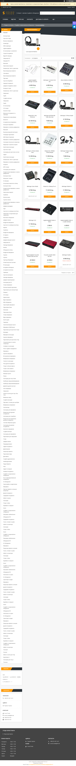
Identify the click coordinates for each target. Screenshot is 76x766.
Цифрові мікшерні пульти (9, 240)
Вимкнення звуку (7, 397)
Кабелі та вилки (7, 498)
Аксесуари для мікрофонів (9, 409)
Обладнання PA (7, 517)
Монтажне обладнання (8, 217)
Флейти (5, 247)
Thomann (5, 662)
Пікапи (4, 376)
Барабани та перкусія (8, 505)
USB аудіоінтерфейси (31, 51)
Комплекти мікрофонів (8, 429)
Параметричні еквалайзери (9, 117)
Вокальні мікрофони (8, 41)
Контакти (30, 19)
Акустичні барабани (8, 80)
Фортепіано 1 (6, 657)
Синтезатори (6, 407)
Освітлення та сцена (8, 574)
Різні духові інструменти (9, 363)
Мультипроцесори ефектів (9, 70)
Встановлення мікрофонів (9, 356)
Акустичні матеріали (8, 274)
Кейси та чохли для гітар (9, 654)
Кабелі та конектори (8, 524)
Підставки (5, 78)
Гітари (4, 439)
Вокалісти (5, 119)
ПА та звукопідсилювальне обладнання (9, 478)
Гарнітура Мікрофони (8, 260)
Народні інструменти (8, 83)
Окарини (5, 292)
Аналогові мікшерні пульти (9, 324)
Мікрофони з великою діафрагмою (11, 127)
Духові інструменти (7, 493)
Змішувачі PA (6, 60)
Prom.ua (45, 761)
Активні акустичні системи (9, 262)
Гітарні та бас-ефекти (8, 368)
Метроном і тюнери (7, 178)
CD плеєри (5, 108)
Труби (4, 95)
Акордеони (5, 237)
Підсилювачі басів (7, 307)
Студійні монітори (7, 98)
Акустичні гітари (7, 38)
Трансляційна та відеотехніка (10, 484)
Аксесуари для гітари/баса (9, 416)
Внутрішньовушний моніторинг (10, 132)
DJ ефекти (5, 235)
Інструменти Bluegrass (8, 267)
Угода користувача (8, 734)
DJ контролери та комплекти (10, 51)
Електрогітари (6, 36)
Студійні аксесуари (7, 399)
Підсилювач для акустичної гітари (11, 329)
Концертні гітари (7, 88)
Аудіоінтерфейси (7, 48)
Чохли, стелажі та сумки (9, 522)
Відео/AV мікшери (7, 56)
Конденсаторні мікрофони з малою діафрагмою (11, 172)
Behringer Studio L (66, 255)
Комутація (5, 309)
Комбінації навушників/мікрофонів (11, 381)
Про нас (21, 19)
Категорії (5, 32)
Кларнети (5, 164)
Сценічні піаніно (7, 199)
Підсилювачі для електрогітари (10, 289)
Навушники (6, 93)
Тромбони (5, 194)
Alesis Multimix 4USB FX (67, 80)
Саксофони (6, 73)
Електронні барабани (8, 124)
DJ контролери (6, 105)
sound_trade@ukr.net (9, 715)
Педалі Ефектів (7, 464)
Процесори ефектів (7, 451)
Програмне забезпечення (9, 514)
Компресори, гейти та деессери (10, 68)
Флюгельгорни (6, 197)
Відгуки (13, 19)
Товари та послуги (8, 25)
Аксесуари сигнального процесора (11, 142)
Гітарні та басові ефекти (9, 366)
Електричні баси (7, 176)
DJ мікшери (6, 181)
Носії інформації (7, 388)
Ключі (4, 508)
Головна (5, 19)
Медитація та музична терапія (10, 144)
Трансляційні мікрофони (9, 304)
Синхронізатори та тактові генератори (9, 343)
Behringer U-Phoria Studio (66, 115)
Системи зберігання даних (9, 422)
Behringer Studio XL (67, 186)
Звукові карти (6, 297)
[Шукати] (73, 13)
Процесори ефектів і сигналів (10, 548)
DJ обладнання (6, 481)
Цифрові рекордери (8, 206)
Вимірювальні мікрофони (9, 358)
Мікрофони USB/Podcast (9, 327)
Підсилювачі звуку (7, 454)
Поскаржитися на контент (34, 764)
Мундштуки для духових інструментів (9, 413)
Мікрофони (5, 351)
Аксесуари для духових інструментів (8, 426)
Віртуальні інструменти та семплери (9, 114)
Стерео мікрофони (7, 284)
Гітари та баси (6, 503)
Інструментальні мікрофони (9, 122)
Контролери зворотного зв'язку (10, 183)
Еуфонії (5, 227)
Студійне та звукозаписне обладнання (24, 25)
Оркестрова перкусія (8, 65)
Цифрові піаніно (7, 220)
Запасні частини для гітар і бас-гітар (10, 394)
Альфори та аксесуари (8, 346)
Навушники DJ (6, 58)
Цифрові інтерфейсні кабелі (9, 85)
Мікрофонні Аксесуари (8, 334)
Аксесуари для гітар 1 (8, 659)
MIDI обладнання (7, 302)
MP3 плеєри (6, 167)
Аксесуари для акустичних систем (11, 152)
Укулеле (5, 255)
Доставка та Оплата (42, 19)
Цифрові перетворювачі (9, 279)
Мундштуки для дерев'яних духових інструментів (9, 419)
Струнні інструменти (8, 53)
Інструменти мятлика (8, 270)
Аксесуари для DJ (7, 282)
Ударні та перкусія (7, 469)
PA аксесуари (6, 265)
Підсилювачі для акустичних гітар (11, 339)
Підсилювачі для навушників (10, 436)
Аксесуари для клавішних (9, 169)
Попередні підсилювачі (8, 134)
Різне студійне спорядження (10, 348)
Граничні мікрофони (8, 337)
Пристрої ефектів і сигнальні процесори (10, 490)
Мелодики (5, 332)
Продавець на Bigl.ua (38, 763)
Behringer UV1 (32, 220)
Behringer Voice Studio (32, 186)
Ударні (4, 154)
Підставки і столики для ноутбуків (11, 402)
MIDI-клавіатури (7, 46)
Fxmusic (5, 652)
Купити (32, 91)
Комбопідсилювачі (7, 461)
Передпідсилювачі (7, 444)
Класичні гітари (6, 110)
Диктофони (6, 456)
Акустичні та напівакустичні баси (11, 211)
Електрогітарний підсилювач (10, 287)
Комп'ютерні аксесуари (8, 147)
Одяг (4, 208)
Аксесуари (5, 500)
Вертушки (5, 63)
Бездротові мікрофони (8, 222)
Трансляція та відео (8, 579)
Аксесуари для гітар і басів (9, 378)
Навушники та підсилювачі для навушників (10, 214)
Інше (4, 466)
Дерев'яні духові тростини (9, 386)
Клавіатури (5, 43)
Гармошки (5, 272)
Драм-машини (6, 449)
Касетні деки (6, 319)
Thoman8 (5, 649)
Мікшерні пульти (7, 373)
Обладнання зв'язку (8, 250)
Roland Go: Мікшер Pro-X (49, 186)
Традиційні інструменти (8, 495)
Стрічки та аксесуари (8, 361)
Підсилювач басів (7, 312)
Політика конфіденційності (47, 764)
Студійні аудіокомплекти (9, 459)
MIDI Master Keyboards (8, 137)
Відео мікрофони (7, 299)
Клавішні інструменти (8, 471)
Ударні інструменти (7, 446)
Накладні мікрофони (8, 245)
